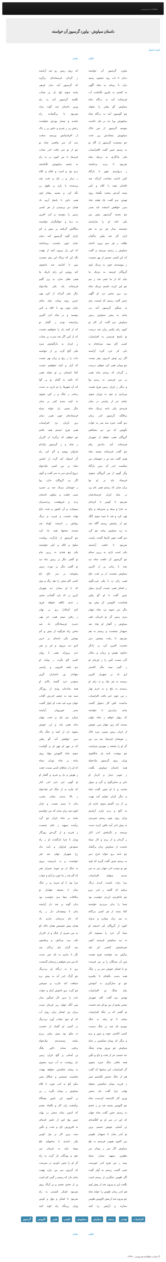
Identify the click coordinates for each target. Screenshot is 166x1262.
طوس (67, 1219)
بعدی (75, 58)
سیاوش (97, 1219)
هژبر (54, 1219)
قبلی (91, 58)
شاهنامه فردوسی (149, 9)
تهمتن (124, 1219)
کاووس (42, 1219)
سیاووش (82, 1219)
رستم (111, 1219)
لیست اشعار (154, 50)
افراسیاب (138, 1219)
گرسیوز (27, 1219)
